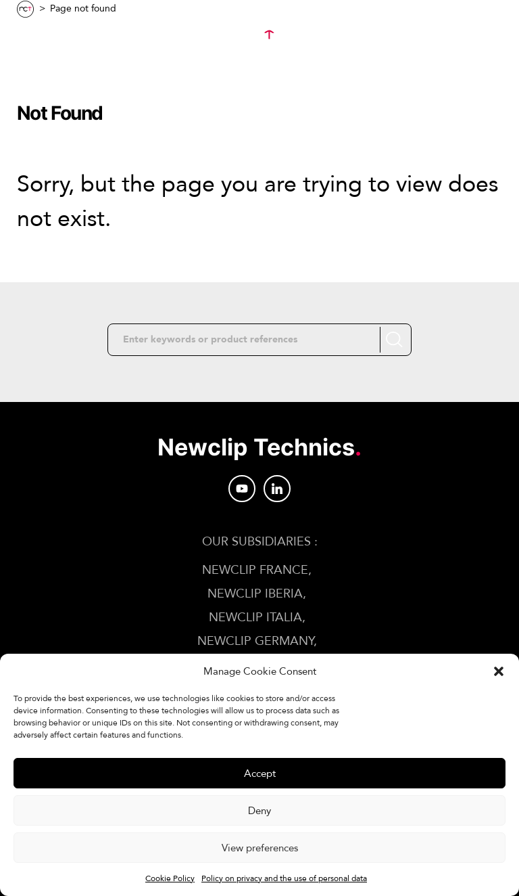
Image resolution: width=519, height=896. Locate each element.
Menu (48, 35)
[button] (498, 671)
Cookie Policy (170, 878)
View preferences (260, 848)
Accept (260, 773)
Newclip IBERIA (255, 593)
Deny (259, 810)
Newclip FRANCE (255, 570)
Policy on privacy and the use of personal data (284, 878)
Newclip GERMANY (255, 641)
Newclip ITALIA (255, 617)
